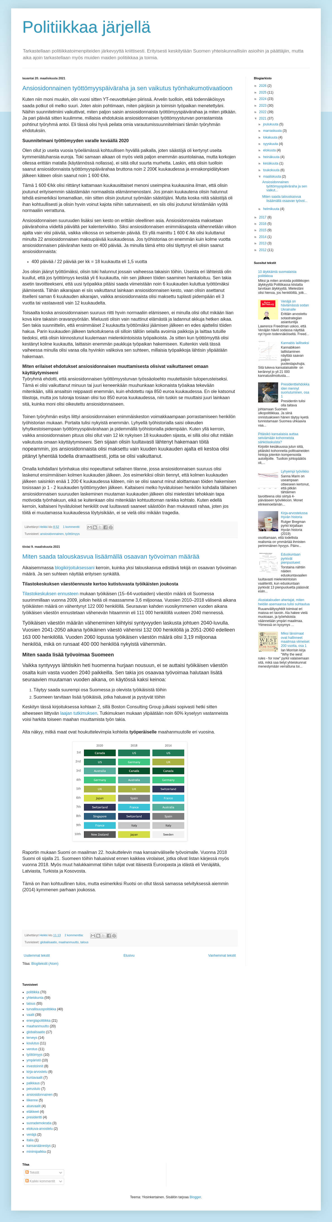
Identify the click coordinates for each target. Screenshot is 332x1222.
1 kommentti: (72, 526)
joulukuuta (271, 124)
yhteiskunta (35, 998)
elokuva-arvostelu (40, 1129)
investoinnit (35, 1066)
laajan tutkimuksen (78, 713)
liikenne (32, 1100)
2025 (263, 92)
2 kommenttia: (74, 935)
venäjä (31, 1135)
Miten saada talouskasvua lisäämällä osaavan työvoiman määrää (110, 556)
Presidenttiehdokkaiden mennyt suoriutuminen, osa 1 (295, 390)
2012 (263, 250)
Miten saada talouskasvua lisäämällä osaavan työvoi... (284, 199)
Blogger (195, 1197)
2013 (263, 243)
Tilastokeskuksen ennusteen (50, 593)
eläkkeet (33, 1112)
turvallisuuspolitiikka (41, 1009)
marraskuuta (273, 131)
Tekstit (32, 1173)
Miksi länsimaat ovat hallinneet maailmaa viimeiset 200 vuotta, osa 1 (295, 639)
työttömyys (72, 533)
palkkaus (33, 1083)
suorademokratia (39, 1123)
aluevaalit (34, 1106)
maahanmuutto (69, 942)
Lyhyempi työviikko (295, 471)
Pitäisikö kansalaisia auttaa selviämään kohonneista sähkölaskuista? (278, 438)
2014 (263, 237)
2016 (263, 224)
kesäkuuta (271, 163)
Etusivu (129, 955)
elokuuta (270, 150)
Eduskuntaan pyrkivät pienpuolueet (290, 558)
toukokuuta (271, 170)
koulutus (33, 1043)
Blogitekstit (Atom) (44, 964)
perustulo (33, 1089)
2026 (263, 86)
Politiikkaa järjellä (86, 27)
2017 (263, 217)
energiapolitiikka (38, 1021)
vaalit (30, 1015)
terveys (32, 1038)
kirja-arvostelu (37, 1072)
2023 (263, 106)
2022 (263, 112)
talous (84, 942)
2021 (263, 118)
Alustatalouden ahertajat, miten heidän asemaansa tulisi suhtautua (284, 602)
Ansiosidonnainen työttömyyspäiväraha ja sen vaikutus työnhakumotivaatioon (127, 88)
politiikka (33, 992)
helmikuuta (271, 209)
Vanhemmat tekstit (222, 955)
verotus (32, 1049)
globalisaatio (48, 942)
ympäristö (34, 1060)
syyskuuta (271, 144)
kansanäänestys (39, 1146)
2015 (263, 230)
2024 (263, 99)
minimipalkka (36, 1152)
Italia (30, 1140)
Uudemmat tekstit (37, 955)
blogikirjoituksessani (74, 567)
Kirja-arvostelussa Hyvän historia (294, 515)
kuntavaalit (34, 1078)
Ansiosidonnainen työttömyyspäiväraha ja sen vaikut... (284, 186)
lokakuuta (270, 137)
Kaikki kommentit (40, 1181)
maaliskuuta (272, 176)
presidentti (34, 1117)
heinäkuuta (271, 157)
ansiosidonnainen (52, 533)
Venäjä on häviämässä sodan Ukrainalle (295, 305)
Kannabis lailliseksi (295, 343)
